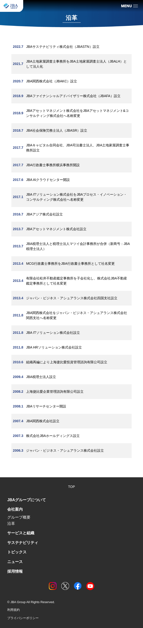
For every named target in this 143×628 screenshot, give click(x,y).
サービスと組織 (20, 533)
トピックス (17, 552)
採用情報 (15, 571)
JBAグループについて (26, 500)
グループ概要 (18, 517)
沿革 (11, 523)
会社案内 (15, 509)
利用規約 (13, 610)
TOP (71, 487)
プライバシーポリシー (23, 618)
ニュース (15, 562)
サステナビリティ (22, 543)
